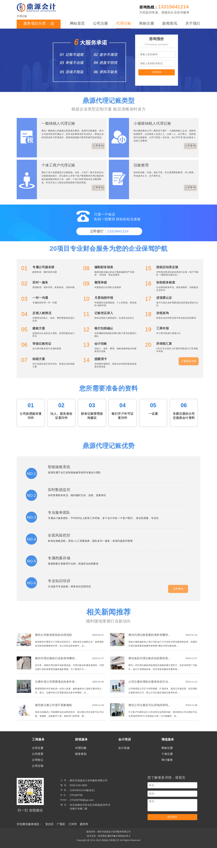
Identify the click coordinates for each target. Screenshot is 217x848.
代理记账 (123, 23)
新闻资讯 (169, 23)
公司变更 (37, 753)
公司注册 (100, 23)
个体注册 (167, 753)
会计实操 (124, 747)
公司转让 (37, 759)
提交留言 (172, 817)
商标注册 (146, 23)
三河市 (72, 824)
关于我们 (192, 23)
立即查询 (157, 72)
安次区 (49, 824)
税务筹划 (80, 753)
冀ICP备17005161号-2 (118, 836)
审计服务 (167, 759)
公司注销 (37, 765)
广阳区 (61, 824)
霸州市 (84, 824)
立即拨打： (109, 231)
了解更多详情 (188, 361)
